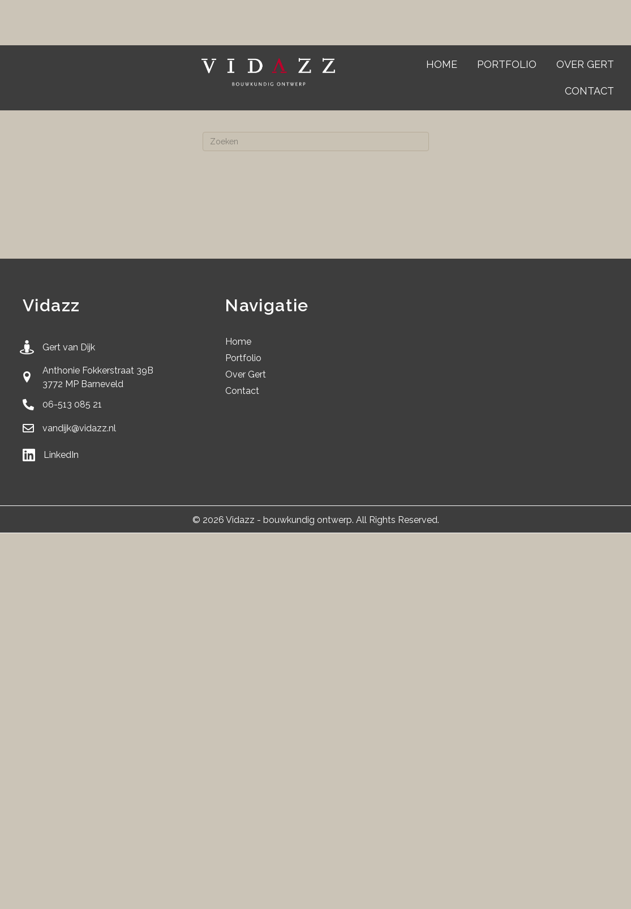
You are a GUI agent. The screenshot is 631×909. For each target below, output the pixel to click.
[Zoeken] (316, 141)
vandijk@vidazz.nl (79, 428)
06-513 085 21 (72, 404)
